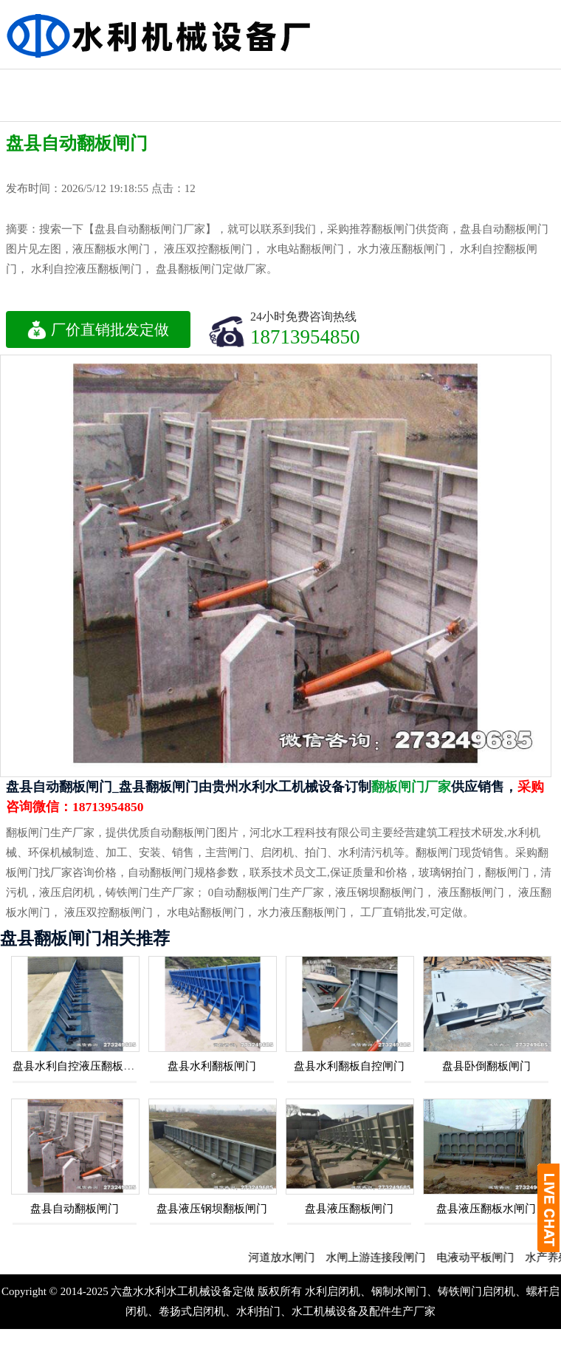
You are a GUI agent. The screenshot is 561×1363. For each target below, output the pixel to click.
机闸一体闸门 (199, 82)
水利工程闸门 (279, 82)
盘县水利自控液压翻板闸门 (79, 1066)
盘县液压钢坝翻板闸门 (211, 1209)
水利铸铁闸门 (358, 82)
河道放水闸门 (295, 1257)
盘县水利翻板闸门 (212, 1066)
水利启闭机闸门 (119, 95)
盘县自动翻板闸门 (74, 1209)
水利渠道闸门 (437, 82)
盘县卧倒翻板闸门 (486, 1066)
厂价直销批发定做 (98, 329)
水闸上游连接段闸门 (389, 1257)
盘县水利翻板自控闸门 (349, 1066)
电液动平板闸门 (489, 1257)
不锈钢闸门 (517, 82)
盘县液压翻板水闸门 (486, 1209)
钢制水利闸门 (39, 82)
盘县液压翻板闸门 (349, 1209)
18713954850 (305, 336)
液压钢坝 (199, 108)
